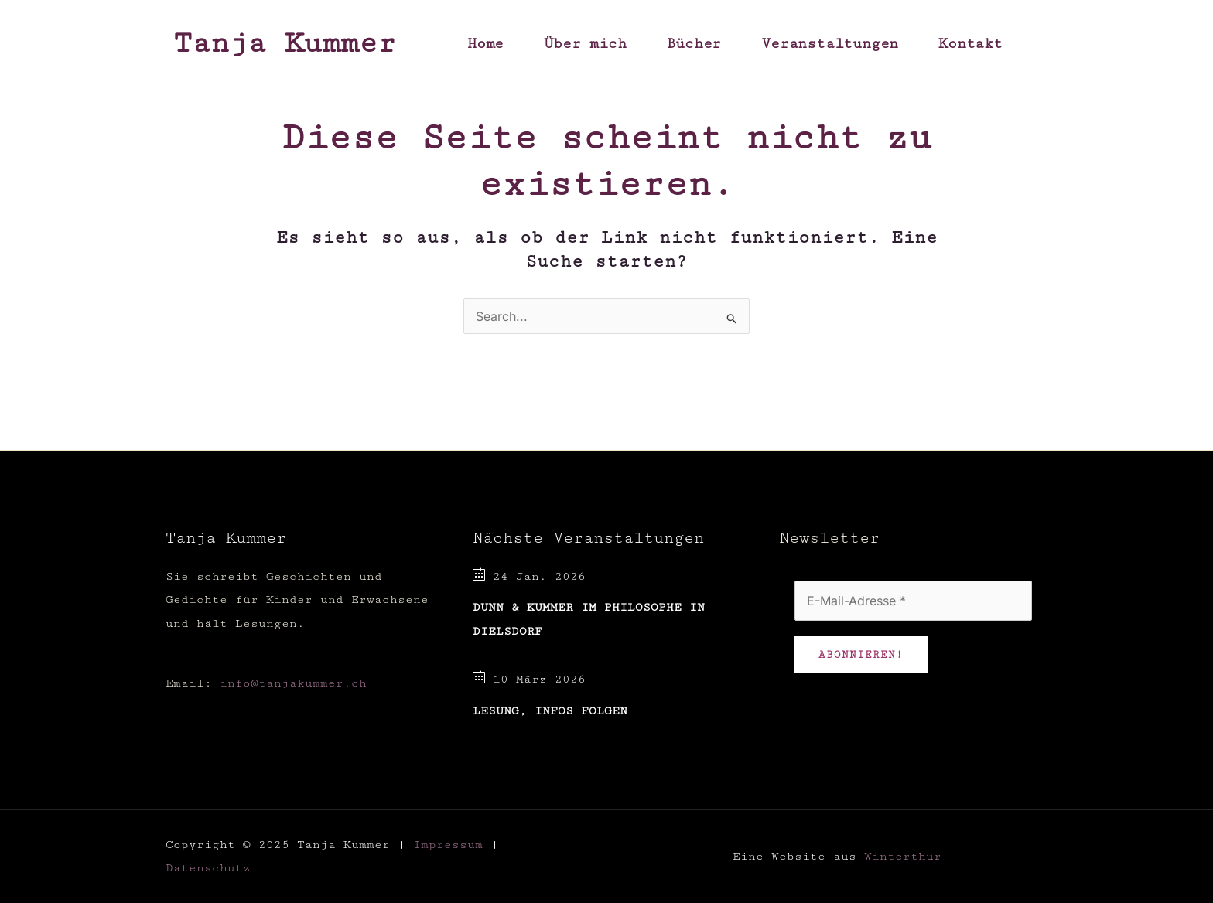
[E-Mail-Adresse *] (913, 601)
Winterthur (902, 856)
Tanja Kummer (284, 43)
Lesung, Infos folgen (550, 710)
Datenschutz (208, 867)
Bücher (693, 43)
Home (485, 43)
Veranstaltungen (829, 43)
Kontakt (970, 43)
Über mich (585, 43)
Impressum (448, 844)
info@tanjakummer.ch (293, 683)
